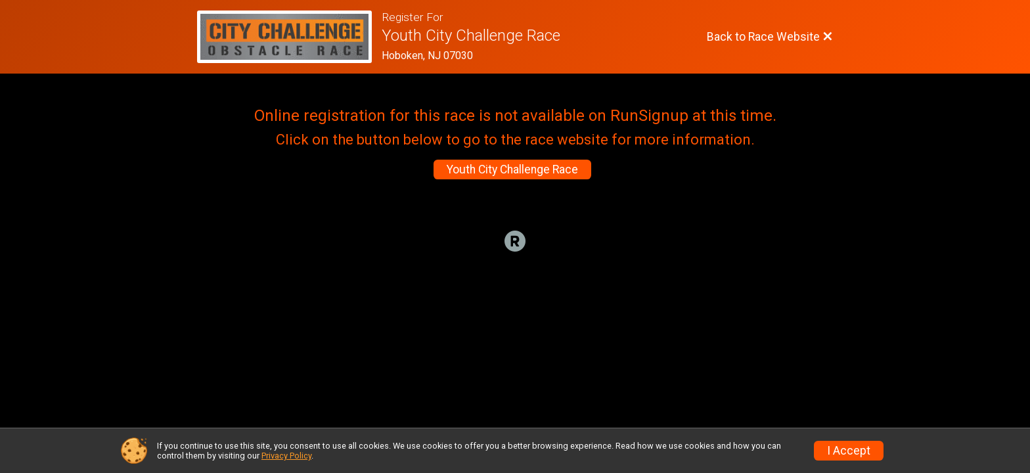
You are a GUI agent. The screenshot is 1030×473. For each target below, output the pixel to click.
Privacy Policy (286, 456)
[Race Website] (289, 37)
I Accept (848, 450)
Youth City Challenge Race (512, 169)
